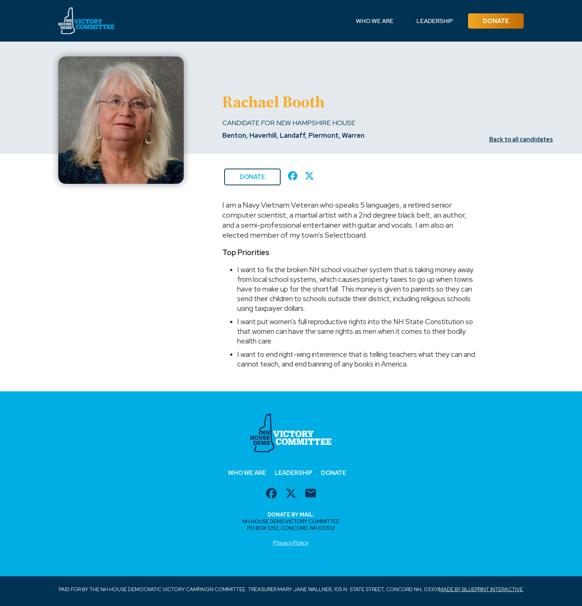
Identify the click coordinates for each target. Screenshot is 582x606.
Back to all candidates (521, 139)
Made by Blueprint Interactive (481, 589)
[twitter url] (291, 494)
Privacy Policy (290, 543)
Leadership (434, 21)
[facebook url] (271, 494)
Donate (496, 21)
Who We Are (374, 21)
